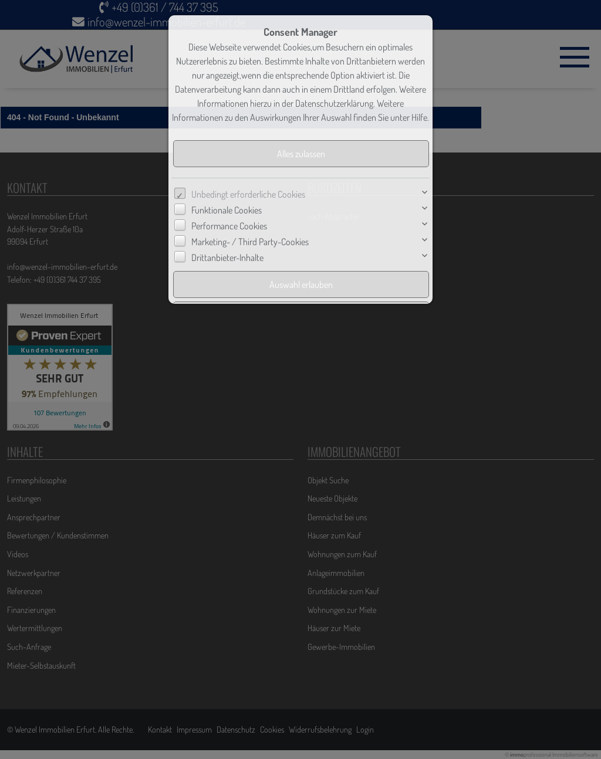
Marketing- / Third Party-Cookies (250, 242)
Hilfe (419, 117)
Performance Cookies (229, 226)
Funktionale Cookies (226, 210)
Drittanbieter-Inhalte (227, 257)
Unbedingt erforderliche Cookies (248, 194)
